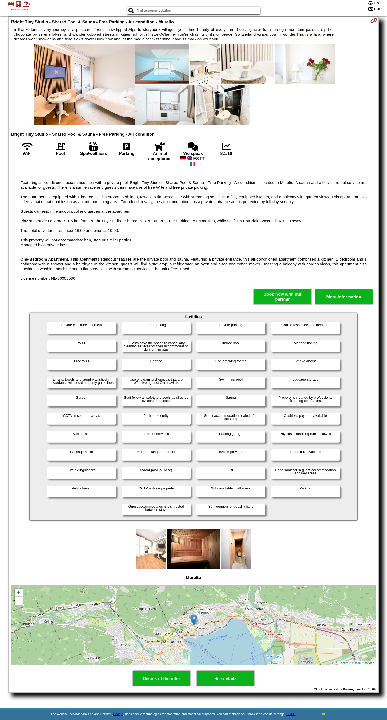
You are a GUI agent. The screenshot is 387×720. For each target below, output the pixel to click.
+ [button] (19, 593)
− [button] (19, 601)
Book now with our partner (282, 297)
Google (118, 714)
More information (343, 297)
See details (225, 678)
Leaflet (343, 662)
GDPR (291, 714)
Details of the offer (161, 678)
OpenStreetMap (363, 662)
